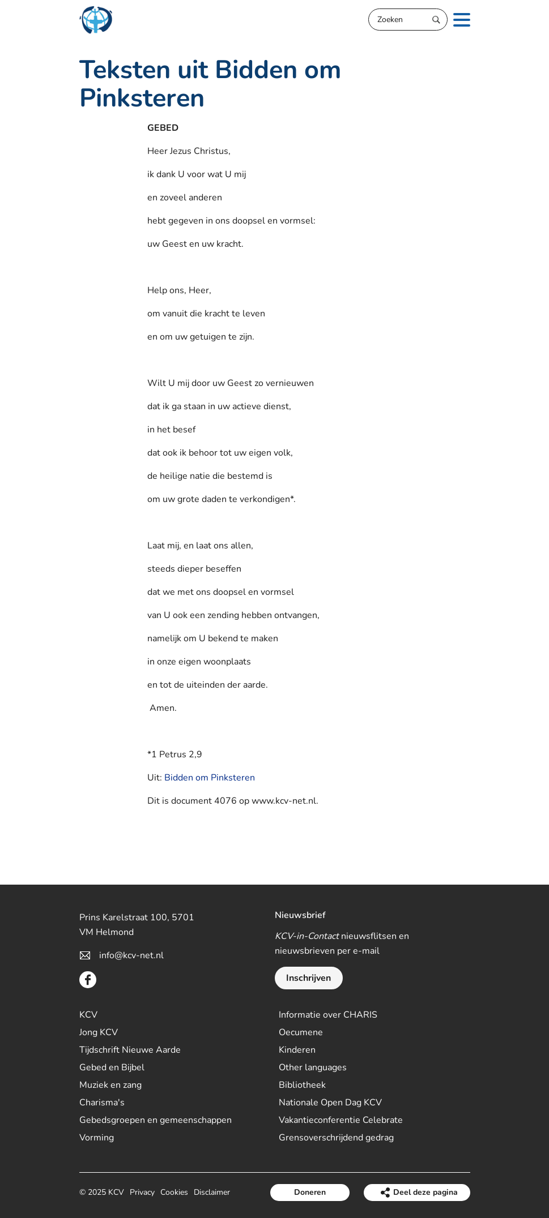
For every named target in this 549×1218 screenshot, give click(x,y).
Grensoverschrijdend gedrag (336, 1137)
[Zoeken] (408, 19)
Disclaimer (212, 1192)
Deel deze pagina (425, 1192)
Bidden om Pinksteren (209, 777)
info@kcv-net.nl (131, 955)
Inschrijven (308, 978)
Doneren (310, 1192)
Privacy (142, 1192)
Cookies (174, 1192)
